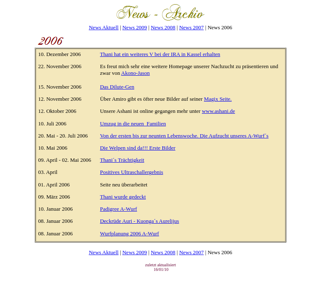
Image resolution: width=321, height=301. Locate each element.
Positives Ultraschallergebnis (131, 172)
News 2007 (191, 27)
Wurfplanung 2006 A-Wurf (129, 233)
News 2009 (134, 27)
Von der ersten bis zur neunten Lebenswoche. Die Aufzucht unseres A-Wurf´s (184, 136)
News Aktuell (103, 27)
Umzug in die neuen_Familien (133, 123)
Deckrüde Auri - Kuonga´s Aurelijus (139, 221)
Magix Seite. (218, 99)
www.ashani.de (218, 111)
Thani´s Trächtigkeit (122, 160)
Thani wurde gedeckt (123, 197)
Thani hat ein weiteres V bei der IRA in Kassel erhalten (160, 54)
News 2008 (163, 27)
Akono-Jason (135, 73)
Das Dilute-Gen (117, 87)
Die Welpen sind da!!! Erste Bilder (137, 148)
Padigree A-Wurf (118, 209)
